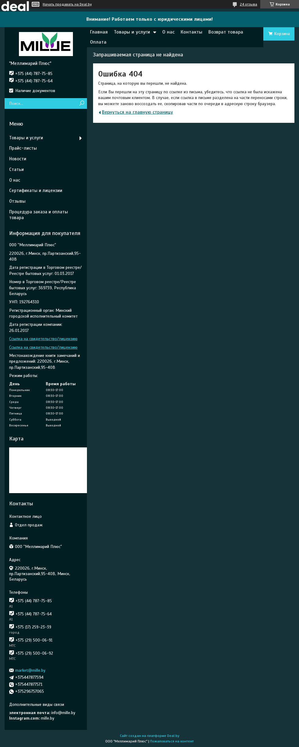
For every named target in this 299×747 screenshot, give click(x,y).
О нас (168, 32)
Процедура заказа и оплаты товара (38, 214)
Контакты (191, 32)
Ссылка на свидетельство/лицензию (43, 338)
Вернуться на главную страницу (137, 112)
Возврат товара (225, 32)
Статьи (16, 169)
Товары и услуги (132, 32)
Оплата (98, 42)
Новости (17, 159)
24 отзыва (248, 4)
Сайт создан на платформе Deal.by (149, 736)
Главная (99, 32)
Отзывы (17, 201)
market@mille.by (30, 670)
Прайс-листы (23, 148)
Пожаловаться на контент (172, 741)
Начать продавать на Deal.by (67, 4)
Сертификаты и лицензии (35, 190)
